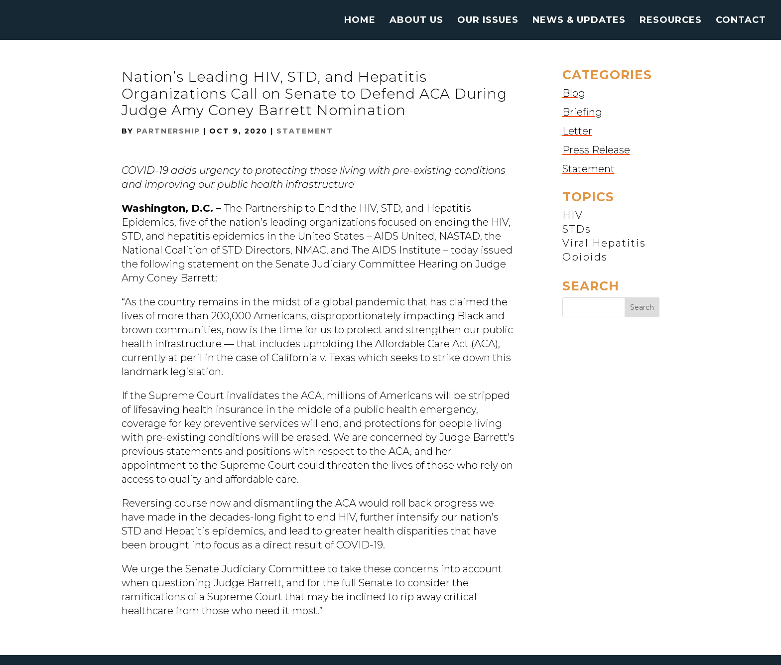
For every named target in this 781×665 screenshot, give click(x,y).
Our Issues (488, 20)
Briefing (582, 112)
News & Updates (579, 20)
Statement (304, 131)
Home (360, 20)
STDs (576, 229)
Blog (573, 93)
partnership (168, 131)
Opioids (585, 257)
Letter (577, 131)
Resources (671, 20)
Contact (741, 20)
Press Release (596, 150)
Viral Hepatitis (604, 243)
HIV (572, 215)
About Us (416, 20)
